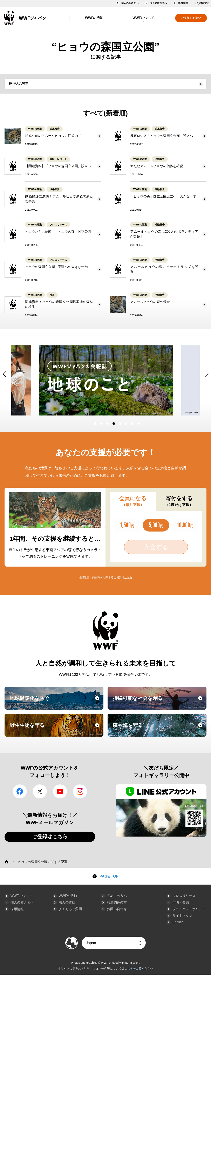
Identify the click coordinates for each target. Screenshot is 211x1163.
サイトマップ (182, 915)
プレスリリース (184, 896)
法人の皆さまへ (158, 3)
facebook (20, 791)
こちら (128, 577)
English (177, 922)
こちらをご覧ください (138, 968)
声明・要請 (180, 902)
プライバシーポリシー (188, 909)
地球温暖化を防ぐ (56, 702)
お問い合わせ (117, 909)
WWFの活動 (94, 18)
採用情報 (17, 909)
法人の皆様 (67, 902)
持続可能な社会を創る (159, 702)
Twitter (40, 791)
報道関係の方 (117, 902)
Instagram (80, 791)
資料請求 (183, 3)
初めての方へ (117, 896)
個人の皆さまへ (129, 3)
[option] (68, 380)
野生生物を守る (56, 729)
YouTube (60, 791)
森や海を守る (159, 729)
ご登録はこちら (50, 836)
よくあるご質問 (70, 909)
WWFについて (143, 18)
